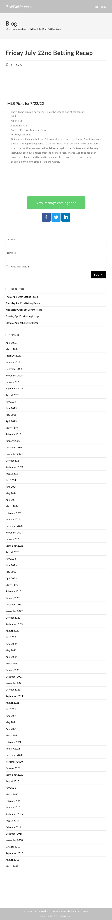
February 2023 (13, 591)
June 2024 (11, 486)
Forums (54, 911)
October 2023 (13, 539)
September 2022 (14, 624)
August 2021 (12, 702)
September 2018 (14, 853)
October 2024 (13, 460)
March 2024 (12, 506)
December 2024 (14, 447)
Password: (11, 252)
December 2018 (14, 833)
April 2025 (11, 421)
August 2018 (12, 859)
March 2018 (12, 866)
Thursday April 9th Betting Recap (23, 303)
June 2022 (11, 643)
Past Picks (65, 911)
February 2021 (13, 741)
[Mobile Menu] (100, 6)
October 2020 (13, 768)
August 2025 (12, 395)
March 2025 (12, 427)
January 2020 (13, 807)
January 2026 (13, 362)
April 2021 (11, 729)
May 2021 (11, 722)
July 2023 (11, 558)
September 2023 (14, 545)
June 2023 (11, 565)
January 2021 (13, 748)
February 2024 (13, 513)
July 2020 (11, 787)
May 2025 (11, 414)
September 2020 (14, 774)
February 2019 (13, 827)
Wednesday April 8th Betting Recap (24, 309)
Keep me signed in (20, 266)
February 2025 (13, 434)
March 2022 (12, 663)
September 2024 (14, 467)
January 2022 (13, 670)
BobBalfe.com (19, 6)
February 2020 (13, 800)
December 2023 (14, 526)
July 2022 (11, 637)
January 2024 (13, 519)
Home (85, 911)
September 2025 (14, 388)
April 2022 (11, 656)
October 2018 (13, 846)
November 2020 (14, 761)
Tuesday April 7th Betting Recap (22, 316)
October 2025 (13, 382)
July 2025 (11, 401)
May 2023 (11, 571)
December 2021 (14, 676)
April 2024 (11, 499)
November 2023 (14, 532)
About (76, 911)
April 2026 (11, 342)
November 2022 (14, 611)
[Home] (7, 29)
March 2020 (12, 794)
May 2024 (11, 493)
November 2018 (14, 840)
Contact (28, 911)
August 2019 (12, 820)
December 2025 (14, 368)
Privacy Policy (41, 911)
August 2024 (12, 473)
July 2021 (11, 709)
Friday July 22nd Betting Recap (46, 29)
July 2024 (11, 480)
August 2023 (12, 552)
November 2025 (14, 375)
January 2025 (13, 440)
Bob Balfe (16, 65)
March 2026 (12, 349)
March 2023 (12, 584)
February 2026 (13, 355)
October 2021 (13, 689)
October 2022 (13, 617)
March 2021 (12, 735)
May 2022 (11, 650)
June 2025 (11, 408)
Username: (11, 239)
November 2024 (14, 454)
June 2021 (11, 715)
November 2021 (14, 683)
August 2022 (12, 630)
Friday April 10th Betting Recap (22, 296)
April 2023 (11, 578)
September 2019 (14, 814)
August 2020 (12, 781)
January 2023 (13, 598)
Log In (98, 274)
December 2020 (14, 755)
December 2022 (14, 604)
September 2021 (14, 696)
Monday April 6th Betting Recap (22, 322)
